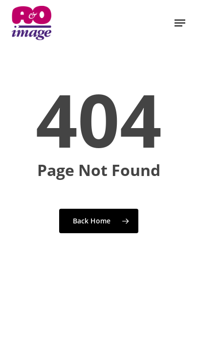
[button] (180, 23)
